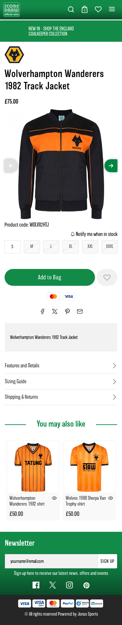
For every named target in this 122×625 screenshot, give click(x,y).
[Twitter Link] (52, 585)
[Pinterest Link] (86, 585)
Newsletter (19, 543)
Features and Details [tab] (22, 365)
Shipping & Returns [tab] (21, 397)
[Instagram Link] (69, 585)
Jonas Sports (88, 614)
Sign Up (108, 561)
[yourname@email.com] (51, 561)
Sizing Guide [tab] (15, 381)
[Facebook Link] (36, 585)
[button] (71, 10)
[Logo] (11, 9)
